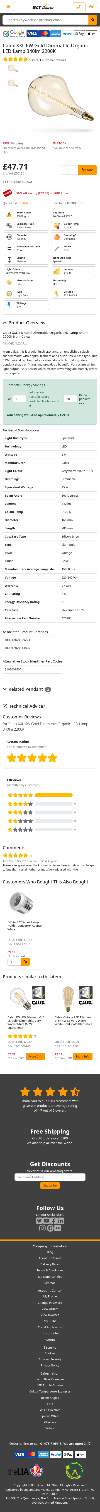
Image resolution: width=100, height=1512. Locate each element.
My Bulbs (50, 1321)
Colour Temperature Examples (50, 1391)
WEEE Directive (50, 1410)
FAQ (50, 1404)
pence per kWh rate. (84, 398)
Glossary (50, 1422)
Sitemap (50, 1283)
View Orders (50, 1309)
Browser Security (50, 1359)
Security (50, 1347)
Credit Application (50, 1327)
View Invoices (50, 1315)
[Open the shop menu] (8, 6)
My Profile (50, 1296)
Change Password (50, 1303)
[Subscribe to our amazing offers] (50, 1177)
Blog (50, 1252)
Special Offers (50, 1416)
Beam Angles (50, 1398)
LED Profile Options (50, 1385)
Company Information (50, 1246)
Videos (50, 1428)
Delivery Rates (50, 1264)
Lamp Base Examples (50, 1379)
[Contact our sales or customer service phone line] (78, 6)
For (9, 399)
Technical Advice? (24, 706)
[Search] (92, 20)
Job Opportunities (50, 1277)
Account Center (50, 1290)
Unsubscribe (50, 1333)
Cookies (50, 1353)
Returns (50, 1339)
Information (50, 1373)
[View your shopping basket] (91, 6)
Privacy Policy (50, 1365)
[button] (93, 928)
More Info (35, 1056)
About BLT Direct (50, 1258)
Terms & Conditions (50, 1270)
